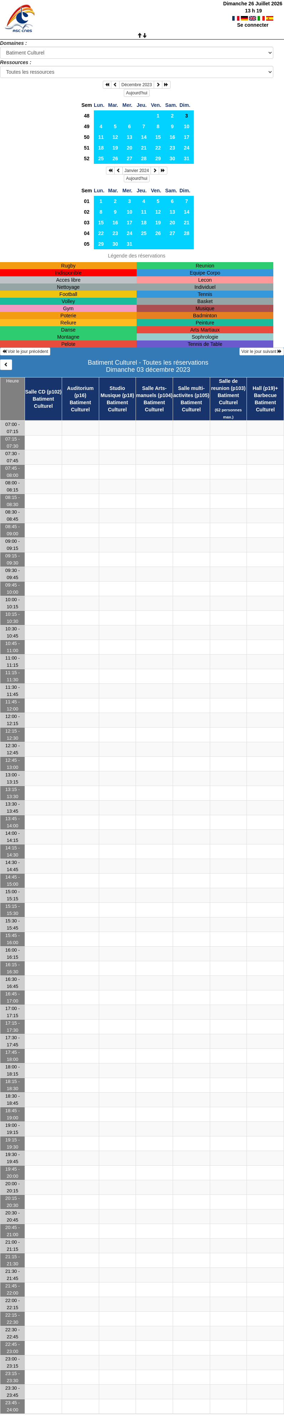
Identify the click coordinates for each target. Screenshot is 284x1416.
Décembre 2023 (136, 84)
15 (158, 137)
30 (172, 158)
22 (158, 148)
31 (186, 158)
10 (186, 126)
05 (87, 244)
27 (129, 158)
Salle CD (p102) (43, 392)
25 (101, 158)
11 (101, 137)
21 (144, 148)
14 (144, 137)
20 (129, 148)
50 (87, 137)
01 (87, 201)
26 (115, 158)
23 (172, 148)
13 (129, 137)
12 (115, 137)
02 (87, 212)
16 (172, 137)
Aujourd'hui (136, 92)
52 (87, 158)
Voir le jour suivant (262, 351)
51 (87, 148)
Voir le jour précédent (25, 351)
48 (87, 116)
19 (115, 148)
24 (186, 148)
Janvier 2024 (137, 170)
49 (87, 126)
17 (186, 137)
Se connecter (252, 25)
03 (87, 222)
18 (101, 148)
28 (144, 158)
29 (158, 158)
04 (87, 233)
